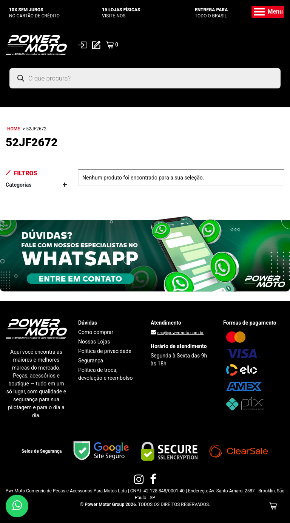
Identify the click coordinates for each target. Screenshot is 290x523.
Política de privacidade (104, 351)
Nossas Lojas (94, 342)
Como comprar (95, 332)
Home (13, 129)
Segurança (90, 360)
